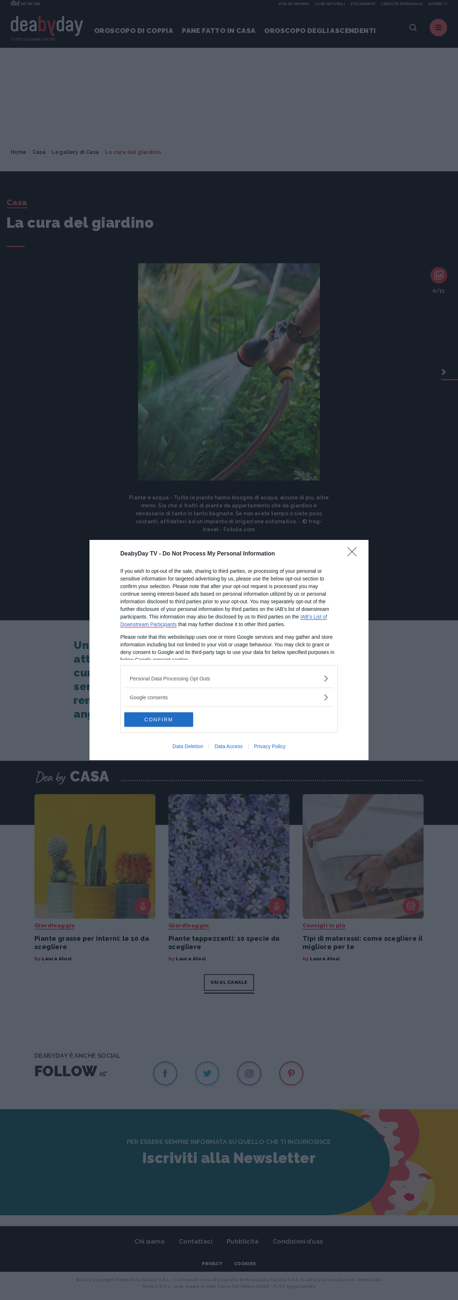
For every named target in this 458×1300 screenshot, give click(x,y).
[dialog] (229, 650)
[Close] (354, 554)
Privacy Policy (270, 746)
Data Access (229, 746)
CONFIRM (158, 719)
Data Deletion (187, 746)
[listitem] (229, 678)
